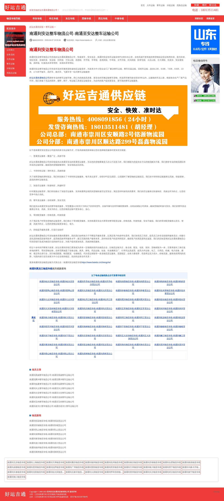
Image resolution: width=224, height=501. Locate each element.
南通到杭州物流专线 (114, 462)
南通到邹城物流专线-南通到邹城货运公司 (47, 425)
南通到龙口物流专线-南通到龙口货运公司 (47, 443)
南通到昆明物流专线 (36, 467)
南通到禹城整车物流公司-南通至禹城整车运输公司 (51, 375)
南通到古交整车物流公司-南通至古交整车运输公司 (51, 393)
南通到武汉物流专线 (172, 472)
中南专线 (119, 18)
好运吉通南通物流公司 (39, 78)
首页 (143, 5)
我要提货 (210, 18)
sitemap (217, 492)
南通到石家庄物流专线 (75, 472)
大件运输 (151, 5)
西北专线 (102, 18)
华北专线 (53, 18)
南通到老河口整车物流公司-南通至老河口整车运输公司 (53, 406)
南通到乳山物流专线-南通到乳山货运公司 (47, 430)
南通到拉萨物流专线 (55, 467)
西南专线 (86, 18)
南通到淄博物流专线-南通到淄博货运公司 (47, 434)
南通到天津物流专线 (55, 462)
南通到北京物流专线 (16, 462)
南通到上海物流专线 (36, 462)
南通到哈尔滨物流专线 (55, 472)
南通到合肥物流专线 (172, 462)
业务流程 (11, 54)
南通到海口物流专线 (16, 477)
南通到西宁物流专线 (172, 467)
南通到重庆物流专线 (75, 462)
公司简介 (11, 50)
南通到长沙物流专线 (152, 472)
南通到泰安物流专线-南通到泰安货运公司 (47, 438)
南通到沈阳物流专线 (36, 472)
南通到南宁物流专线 (191, 472)
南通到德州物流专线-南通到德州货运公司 (47, 447)
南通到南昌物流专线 (191, 462)
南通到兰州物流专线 (133, 467)
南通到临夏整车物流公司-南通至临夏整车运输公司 (51, 384)
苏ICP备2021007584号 (79, 497)
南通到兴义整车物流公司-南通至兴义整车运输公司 (51, 388)
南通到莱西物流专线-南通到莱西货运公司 (47, 452)
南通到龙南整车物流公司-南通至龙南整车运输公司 (51, 397)
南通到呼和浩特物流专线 (114, 472)
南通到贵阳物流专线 (94, 467)
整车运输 (161, 5)
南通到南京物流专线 (133, 462)
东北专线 (70, 18)
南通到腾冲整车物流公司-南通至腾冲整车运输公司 (51, 379)
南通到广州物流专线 (75, 467)
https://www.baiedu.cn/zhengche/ (96, 262)
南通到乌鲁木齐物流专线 (191, 467)
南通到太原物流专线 (94, 472)
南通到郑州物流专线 (133, 472)
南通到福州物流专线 (94, 462)
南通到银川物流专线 (152, 467)
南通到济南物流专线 (152, 462)
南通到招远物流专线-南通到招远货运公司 (47, 421)
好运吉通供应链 (36, 27)
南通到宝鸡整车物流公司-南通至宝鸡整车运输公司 (51, 402)
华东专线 (37, 18)
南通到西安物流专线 (114, 467)
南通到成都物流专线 (16, 467)
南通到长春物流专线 (16, 472)
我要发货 (199, 18)
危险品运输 (182, 5)
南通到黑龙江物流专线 (40, 268)
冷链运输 (171, 5)
